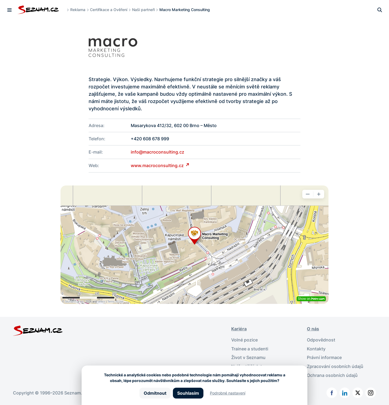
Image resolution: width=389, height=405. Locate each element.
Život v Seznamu (248, 356)
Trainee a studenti (249, 347)
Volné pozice (244, 339)
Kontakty (316, 347)
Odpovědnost (321, 339)
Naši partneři (143, 9)
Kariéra (239, 328)
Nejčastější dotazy (250, 365)
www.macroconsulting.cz (158, 165)
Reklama (78, 9)
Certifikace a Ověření (109, 9)
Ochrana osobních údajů (332, 373)
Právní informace (324, 356)
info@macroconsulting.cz (157, 152)
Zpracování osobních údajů (335, 365)
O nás (313, 328)
